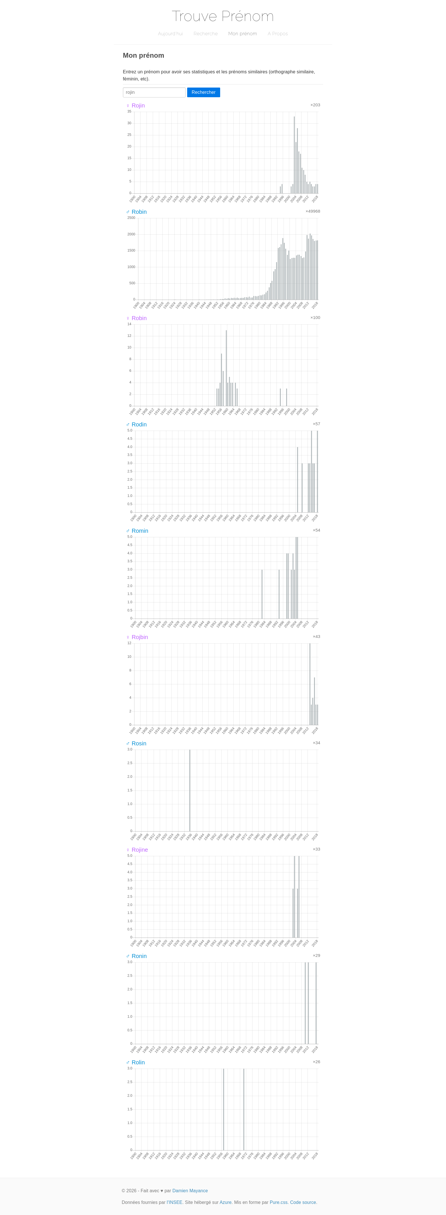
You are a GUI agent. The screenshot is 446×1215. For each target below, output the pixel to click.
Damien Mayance (190, 1190)
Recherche (206, 33)
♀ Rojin (135, 105)
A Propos (278, 33)
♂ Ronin (136, 956)
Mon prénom (242, 33)
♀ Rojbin (137, 637)
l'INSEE (174, 1202)
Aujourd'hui (170, 33)
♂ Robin (136, 212)
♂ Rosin (136, 743)
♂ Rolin (135, 1062)
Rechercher (204, 92)
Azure (226, 1202)
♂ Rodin (136, 424)
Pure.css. (279, 1202)
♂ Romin (137, 531)
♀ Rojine (137, 850)
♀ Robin (136, 318)
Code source (303, 1202)
